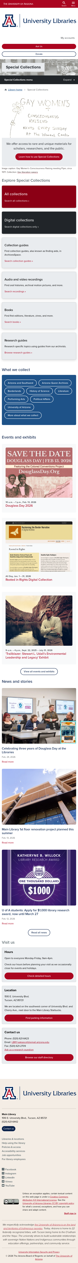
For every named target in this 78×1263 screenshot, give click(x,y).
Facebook (10, 1169)
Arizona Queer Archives (55, 383)
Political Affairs (42, 399)
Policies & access (11, 1147)
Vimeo (8, 1181)
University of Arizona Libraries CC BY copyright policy (48, 1203)
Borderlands (14, 391)
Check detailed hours (39, 976)
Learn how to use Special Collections (39, 156)
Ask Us (39, 46)
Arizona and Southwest (20, 383)
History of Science (39, 391)
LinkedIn (10, 1177)
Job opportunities (11, 1155)
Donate (39, 54)
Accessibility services (13, 1151)
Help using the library (13, 1143)
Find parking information (39, 1018)
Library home (15, 89)
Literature (63, 391)
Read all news (39, 932)
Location (10, 990)
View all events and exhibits (39, 671)
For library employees (13, 1159)
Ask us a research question (19, 1049)
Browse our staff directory (39, 1057)
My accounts (68, 38)
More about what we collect (23, 415)
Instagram (10, 1173)
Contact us (12, 1032)
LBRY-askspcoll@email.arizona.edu (30, 1042)
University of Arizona (19, 407)
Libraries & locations (13, 1139)
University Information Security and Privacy (39, 1252)
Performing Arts (16, 399)
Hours (9, 952)
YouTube (10, 1185)
